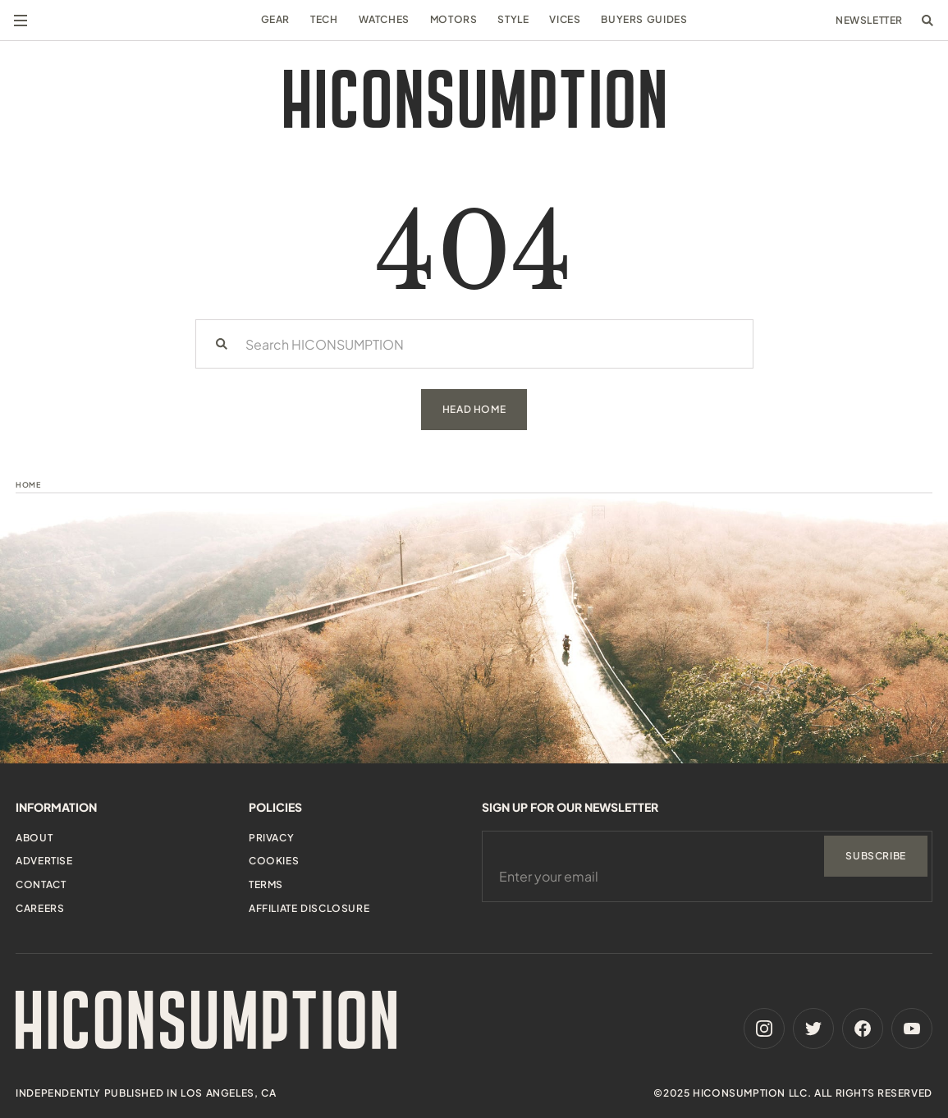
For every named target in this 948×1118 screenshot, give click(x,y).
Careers (40, 908)
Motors (454, 19)
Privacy (271, 838)
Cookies (274, 861)
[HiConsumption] (474, 99)
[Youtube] (911, 1028)
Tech (323, 19)
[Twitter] (813, 1028)
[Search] (221, 344)
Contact (41, 884)
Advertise (44, 861)
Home (28, 484)
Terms (266, 884)
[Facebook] (862, 1028)
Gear (275, 19)
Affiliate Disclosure (309, 908)
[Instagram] (764, 1028)
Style (513, 19)
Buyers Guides (644, 19)
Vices (564, 19)
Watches (384, 19)
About (34, 838)
